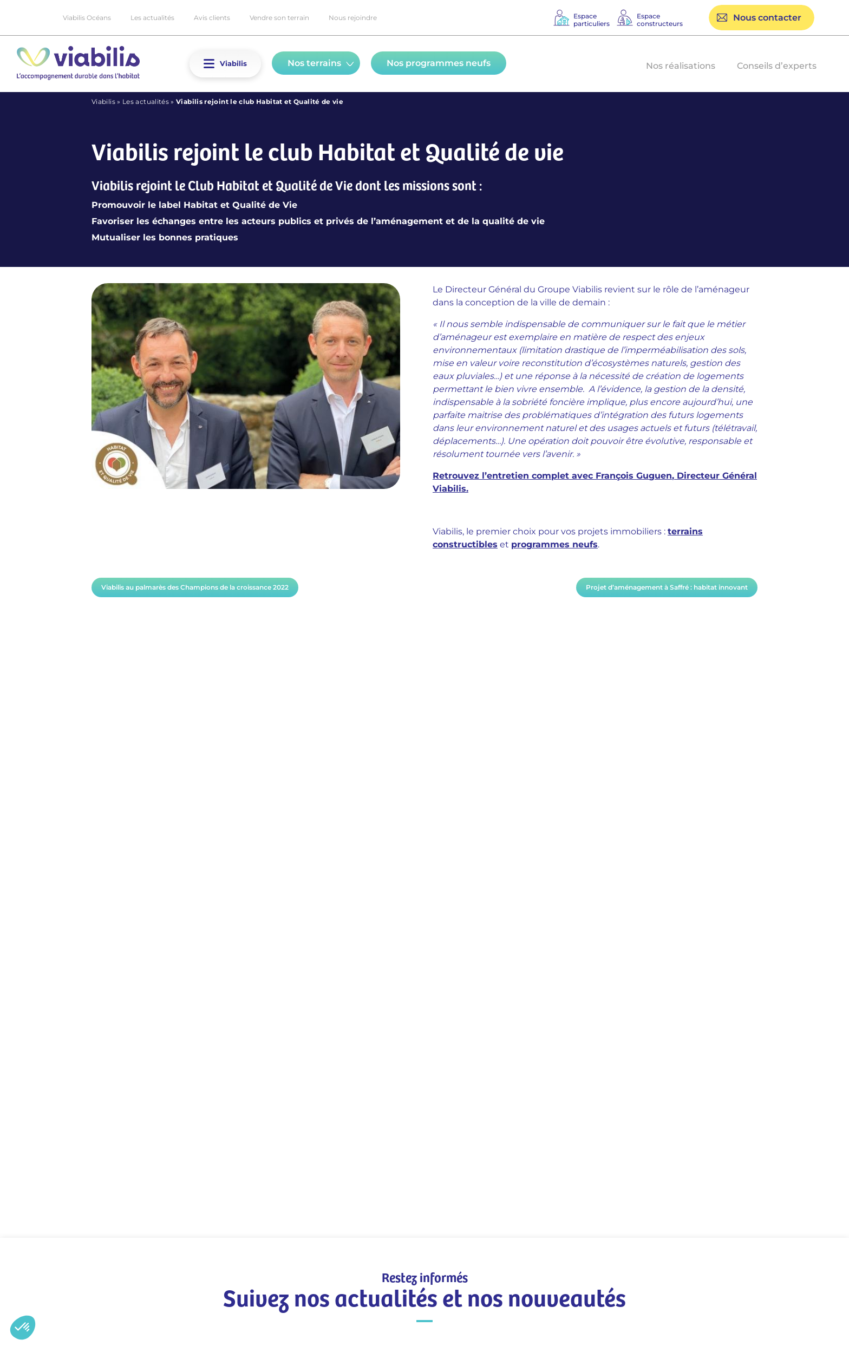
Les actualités (152, 18)
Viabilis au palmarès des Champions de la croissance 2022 (195, 587)
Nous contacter (767, 17)
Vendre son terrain (279, 18)
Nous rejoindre (353, 18)
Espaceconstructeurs (660, 20)
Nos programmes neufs (439, 63)
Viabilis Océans (87, 18)
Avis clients (212, 18)
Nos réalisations (680, 66)
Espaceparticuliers (591, 20)
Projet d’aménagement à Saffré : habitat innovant (667, 587)
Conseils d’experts (777, 66)
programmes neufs (554, 544)
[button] (209, 63)
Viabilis (103, 101)
